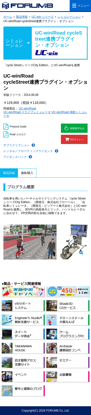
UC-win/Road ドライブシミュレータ (27, 112)
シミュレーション (69, 16)
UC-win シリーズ (43, 16)
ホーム (7, 16)
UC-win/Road (27, 108)
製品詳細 (9, 173)
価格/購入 (27, 173)
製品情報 (22, 16)
